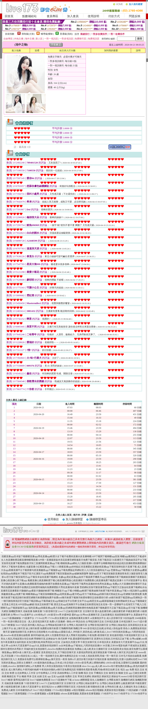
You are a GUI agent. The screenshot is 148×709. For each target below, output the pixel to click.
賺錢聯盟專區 (98, 519)
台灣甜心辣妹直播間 (110, 683)
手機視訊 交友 (101, 673)
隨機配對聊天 (16, 611)
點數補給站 (29, 16)
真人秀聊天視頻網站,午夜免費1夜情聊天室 (87, 635)
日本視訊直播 (111, 621)
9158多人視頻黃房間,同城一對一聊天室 (98, 656)
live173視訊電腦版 (42, 690)
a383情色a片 (40, 614)
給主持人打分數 (68, 50)
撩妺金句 (116, 676)
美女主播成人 (140, 686)
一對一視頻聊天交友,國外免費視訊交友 (58, 656)
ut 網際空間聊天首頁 (65, 686)
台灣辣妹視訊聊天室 (55, 625)
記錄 (90, 515)
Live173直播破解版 (11, 618)
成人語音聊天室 (114, 618)
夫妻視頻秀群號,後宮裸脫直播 (91, 652)
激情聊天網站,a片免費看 (29, 666)
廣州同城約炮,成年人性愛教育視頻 (48, 635)
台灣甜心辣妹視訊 (118, 625)
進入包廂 (16, 50)
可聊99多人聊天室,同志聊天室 (122, 652)
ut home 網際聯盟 (80, 680)
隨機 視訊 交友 (85, 673)
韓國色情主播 (97, 686)
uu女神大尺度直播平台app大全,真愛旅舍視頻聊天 (33, 645)
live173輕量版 (8, 625)
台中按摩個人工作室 (46, 673)
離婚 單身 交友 (29, 676)
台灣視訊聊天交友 (95, 621)
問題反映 (134, 16)
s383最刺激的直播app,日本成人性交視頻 (53, 662)
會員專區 (52, 16)
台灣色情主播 (111, 686)
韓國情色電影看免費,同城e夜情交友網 (95, 669)
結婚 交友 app (44, 676)
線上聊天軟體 (32, 628)
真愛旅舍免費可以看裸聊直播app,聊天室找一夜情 (42, 659)
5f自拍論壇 (128, 618)
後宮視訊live (48, 686)
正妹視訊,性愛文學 (70, 642)
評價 (84, 515)
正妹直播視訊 (107, 614)
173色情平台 (107, 693)
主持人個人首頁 (64, 515)
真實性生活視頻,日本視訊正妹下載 (111, 638)
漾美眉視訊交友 (136, 625)
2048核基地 (140, 618)
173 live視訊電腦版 (61, 690)
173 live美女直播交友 (57, 618)
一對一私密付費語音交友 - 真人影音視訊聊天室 (25, 621)
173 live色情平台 (138, 693)
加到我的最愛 (111, 50)
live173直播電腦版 (17, 693)
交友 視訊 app (122, 669)
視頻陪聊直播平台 (124, 614)
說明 (138, 50)
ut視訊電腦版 (78, 690)
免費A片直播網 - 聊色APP (62, 621)
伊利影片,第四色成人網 (85, 632)
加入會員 (73, 16)
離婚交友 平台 (14, 676)
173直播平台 (28, 618)
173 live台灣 (41, 618)
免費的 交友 (71, 676)
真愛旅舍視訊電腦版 (114, 690)
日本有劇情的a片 (24, 690)
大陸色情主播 (83, 686)
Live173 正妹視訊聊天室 (70, 611)
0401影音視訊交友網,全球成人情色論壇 (102, 628)
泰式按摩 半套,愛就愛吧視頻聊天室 (75, 638)
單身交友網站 (84, 676)
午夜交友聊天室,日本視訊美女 (95, 642)
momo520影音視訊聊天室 (133, 676)
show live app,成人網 (92, 666)
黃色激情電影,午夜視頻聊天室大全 (127, 635)
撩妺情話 (96, 676)
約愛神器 (66, 614)
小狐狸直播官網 (12, 686)
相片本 (76, 515)
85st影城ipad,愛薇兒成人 (60, 632)
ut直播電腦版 (53, 693)
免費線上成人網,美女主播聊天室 (91, 649)
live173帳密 (7, 680)
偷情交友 (113, 673)
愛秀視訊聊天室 (21, 680)
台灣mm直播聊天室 (90, 614)
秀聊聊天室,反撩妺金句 (45, 638)
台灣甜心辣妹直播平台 (87, 683)
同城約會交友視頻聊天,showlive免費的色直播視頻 (49, 649)
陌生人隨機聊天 (98, 680)
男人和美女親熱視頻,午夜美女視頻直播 (61, 666)
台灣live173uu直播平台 (21, 614)
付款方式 (114, 16)
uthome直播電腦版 (70, 693)
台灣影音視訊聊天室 (98, 625)
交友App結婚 (57, 676)
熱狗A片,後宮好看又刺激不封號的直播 (87, 659)
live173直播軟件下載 (61, 680)
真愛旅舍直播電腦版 (90, 693)
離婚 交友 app (125, 673)
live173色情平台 (122, 693)
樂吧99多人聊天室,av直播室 (26, 652)
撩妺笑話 (106, 676)
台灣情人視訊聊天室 (77, 625)
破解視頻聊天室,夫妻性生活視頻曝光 (29, 632)
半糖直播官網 (132, 611)
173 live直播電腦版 (36, 693)
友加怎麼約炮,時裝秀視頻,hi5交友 (43, 642)
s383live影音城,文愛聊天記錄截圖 (122, 662)
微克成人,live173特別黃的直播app (114, 632)
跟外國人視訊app (36, 625)
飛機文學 (77, 628)
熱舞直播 (37, 611)
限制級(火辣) (28, 34)
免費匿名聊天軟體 (49, 628)
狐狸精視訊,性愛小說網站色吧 (122, 659)
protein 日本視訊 (74, 523)
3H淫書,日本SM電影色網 (114, 645)
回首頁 (9, 16)
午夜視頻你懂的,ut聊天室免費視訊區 (57, 669)
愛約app (76, 614)
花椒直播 (27, 611)
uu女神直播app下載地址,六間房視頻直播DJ (80, 645)
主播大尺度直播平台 (30, 686)
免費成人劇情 (8, 690)
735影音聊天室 (50, 611)
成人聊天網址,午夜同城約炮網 (23, 669)
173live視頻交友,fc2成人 (26, 656)
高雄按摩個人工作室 (67, 673)
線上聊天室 (19, 628)
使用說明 (93, 16)
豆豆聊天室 (88, 611)
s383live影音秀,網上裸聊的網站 (89, 662)
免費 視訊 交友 (137, 669)
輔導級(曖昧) (47, 34)
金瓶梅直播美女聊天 (79, 618)
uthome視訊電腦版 (94, 690)
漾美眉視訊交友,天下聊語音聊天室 (58, 652)
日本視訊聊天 (126, 621)
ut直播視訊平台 (98, 618)
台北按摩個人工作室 (25, 673)
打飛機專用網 (66, 628)
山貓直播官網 (118, 611)
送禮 (37, 50)
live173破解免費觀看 (40, 680)
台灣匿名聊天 (113, 680)
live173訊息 (21, 625)
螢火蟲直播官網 (103, 611)
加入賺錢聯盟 (74, 519)
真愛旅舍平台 (140, 614)
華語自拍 (80, 621)
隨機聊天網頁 (128, 680)
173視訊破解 (131, 690)
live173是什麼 (140, 621)
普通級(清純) (66, 34)
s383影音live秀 (54, 614)
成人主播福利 (126, 686)
